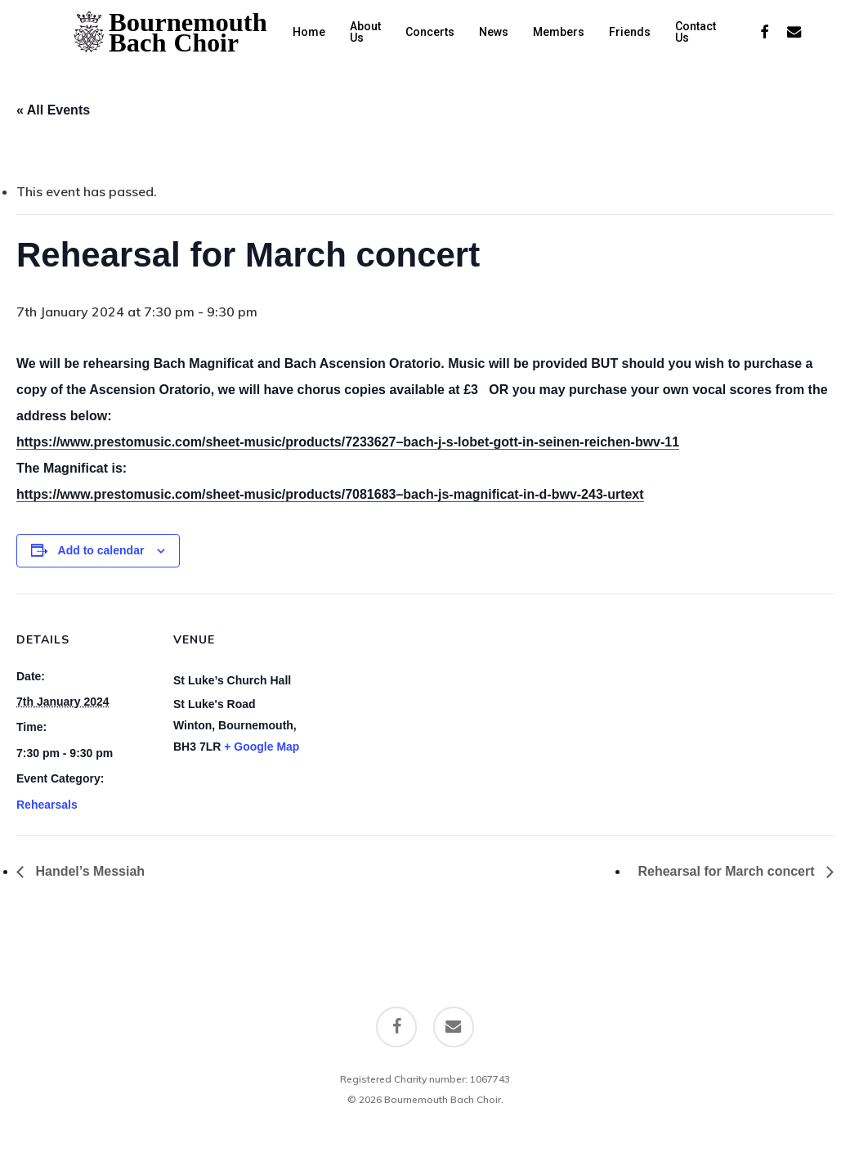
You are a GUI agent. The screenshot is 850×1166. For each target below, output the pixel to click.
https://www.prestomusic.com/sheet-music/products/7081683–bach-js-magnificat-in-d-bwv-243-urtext (330, 494)
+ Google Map (261, 746)
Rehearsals (47, 804)
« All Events (53, 110)
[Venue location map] (416, 707)
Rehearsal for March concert (728, 871)
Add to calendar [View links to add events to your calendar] (101, 550)
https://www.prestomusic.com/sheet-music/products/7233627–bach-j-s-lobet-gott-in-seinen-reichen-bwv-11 (347, 442)
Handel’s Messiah (88, 871)
